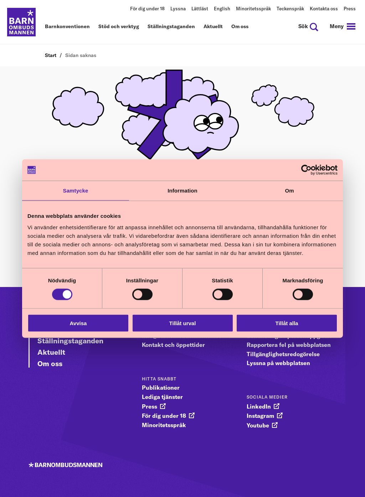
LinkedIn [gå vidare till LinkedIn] (259, 406)
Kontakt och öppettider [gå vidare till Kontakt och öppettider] (173, 344)
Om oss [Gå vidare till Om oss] (49, 363)
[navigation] (342, 26)
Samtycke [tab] (75, 191)
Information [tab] (182, 191)
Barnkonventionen (67, 27)
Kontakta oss (324, 8)
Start (50, 55)
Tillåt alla (287, 323)
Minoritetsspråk (253, 8)
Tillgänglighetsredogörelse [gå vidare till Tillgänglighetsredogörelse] (283, 354)
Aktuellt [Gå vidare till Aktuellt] (51, 352)
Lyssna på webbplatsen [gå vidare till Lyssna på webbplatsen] (278, 363)
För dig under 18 (147, 8)
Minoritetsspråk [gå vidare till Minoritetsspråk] (164, 425)
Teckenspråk (290, 8)
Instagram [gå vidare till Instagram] (260, 415)
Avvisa (78, 323)
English (222, 8)
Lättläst (199, 8)
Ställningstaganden (171, 27)
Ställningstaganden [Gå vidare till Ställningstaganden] (70, 340)
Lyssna (178, 8)
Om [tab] (289, 191)
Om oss (239, 27)
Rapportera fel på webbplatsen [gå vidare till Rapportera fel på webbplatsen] (289, 344)
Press (350, 8)
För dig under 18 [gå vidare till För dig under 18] (164, 415)
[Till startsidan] (21, 22)
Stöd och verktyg (118, 27)
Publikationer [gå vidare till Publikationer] (161, 387)
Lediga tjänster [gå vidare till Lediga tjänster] (162, 396)
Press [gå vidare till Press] (149, 406)
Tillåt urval (182, 323)
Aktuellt (213, 27)
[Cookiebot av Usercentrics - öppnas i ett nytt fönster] (306, 170)
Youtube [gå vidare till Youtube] (258, 425)
